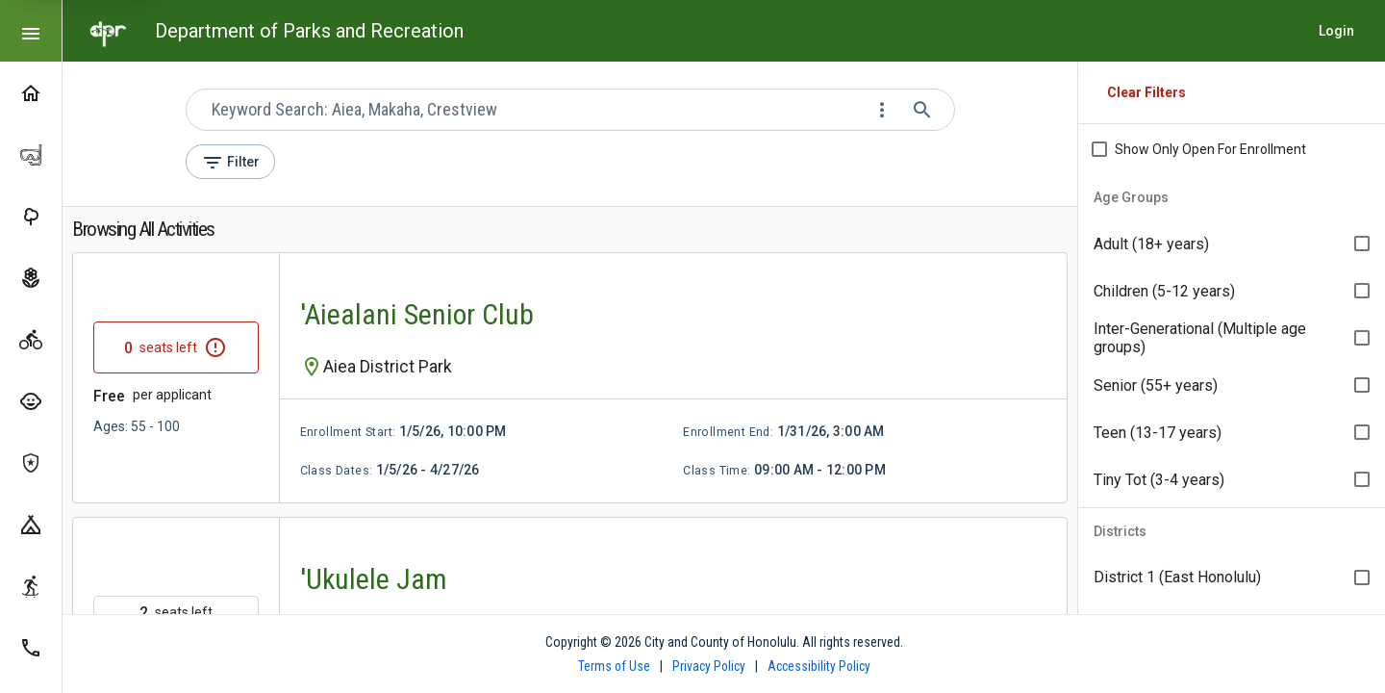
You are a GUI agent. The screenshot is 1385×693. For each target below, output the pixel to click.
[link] (570, 377)
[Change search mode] (884, 110)
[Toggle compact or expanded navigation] (31, 31)
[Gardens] (31, 277)
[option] (1231, 243)
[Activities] (31, 339)
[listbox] (1231, 338)
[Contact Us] (31, 647)
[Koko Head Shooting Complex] (31, 462)
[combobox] (538, 109)
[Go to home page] (108, 31)
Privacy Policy (708, 666)
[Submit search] (924, 110)
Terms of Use (614, 666)
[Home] (31, 92)
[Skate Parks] (31, 585)
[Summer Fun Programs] (31, 400)
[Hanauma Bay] (31, 154)
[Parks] (31, 215)
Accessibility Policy (819, 666)
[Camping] (31, 523)
